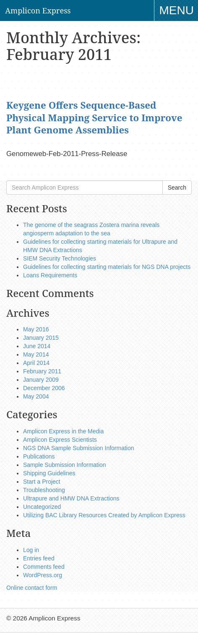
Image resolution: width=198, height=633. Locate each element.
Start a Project (41, 481)
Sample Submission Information (64, 464)
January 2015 (41, 337)
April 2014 (36, 362)
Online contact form (31, 587)
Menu (178, 11)
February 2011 (42, 371)
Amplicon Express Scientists (60, 439)
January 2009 (41, 379)
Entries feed (39, 558)
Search (177, 187)
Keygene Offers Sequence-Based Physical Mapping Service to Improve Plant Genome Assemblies (94, 117)
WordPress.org (42, 575)
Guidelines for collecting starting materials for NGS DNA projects (106, 266)
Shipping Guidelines (49, 473)
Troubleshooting (44, 490)
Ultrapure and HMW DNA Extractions (71, 498)
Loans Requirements (50, 275)
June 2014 (36, 346)
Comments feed (44, 566)
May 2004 (36, 396)
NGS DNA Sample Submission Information (78, 448)
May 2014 (36, 354)
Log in (31, 550)
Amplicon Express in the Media (63, 431)
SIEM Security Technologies (59, 258)
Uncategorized (42, 506)
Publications (39, 456)
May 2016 (36, 329)
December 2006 (44, 388)
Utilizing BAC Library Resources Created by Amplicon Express (104, 515)
